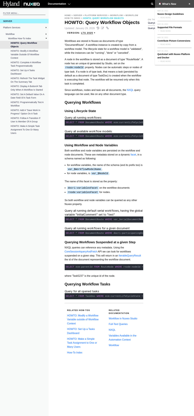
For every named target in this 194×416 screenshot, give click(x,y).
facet (133, 154)
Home (68, 15)
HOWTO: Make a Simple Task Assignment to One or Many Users (25, 129)
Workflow (10, 34)
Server (7, 21)
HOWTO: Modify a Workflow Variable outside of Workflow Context (25, 54)
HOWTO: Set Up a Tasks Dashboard (23, 72)
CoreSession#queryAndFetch (81, 251)
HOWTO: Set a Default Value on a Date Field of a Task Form (27, 96)
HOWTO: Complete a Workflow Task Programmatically (26, 64)
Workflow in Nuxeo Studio (123, 318)
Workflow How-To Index (19, 38)
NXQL (130, 90)
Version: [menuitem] (81, 33)
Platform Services (11, 27)
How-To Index (74, 352)
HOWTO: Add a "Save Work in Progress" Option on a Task (25, 112)
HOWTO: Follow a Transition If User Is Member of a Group (25, 120)
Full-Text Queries (118, 324)
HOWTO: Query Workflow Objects (24, 45)
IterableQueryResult (130, 255)
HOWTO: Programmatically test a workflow (27, 104)
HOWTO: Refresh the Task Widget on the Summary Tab (28, 80)
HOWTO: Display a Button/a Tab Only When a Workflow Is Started (27, 88)
